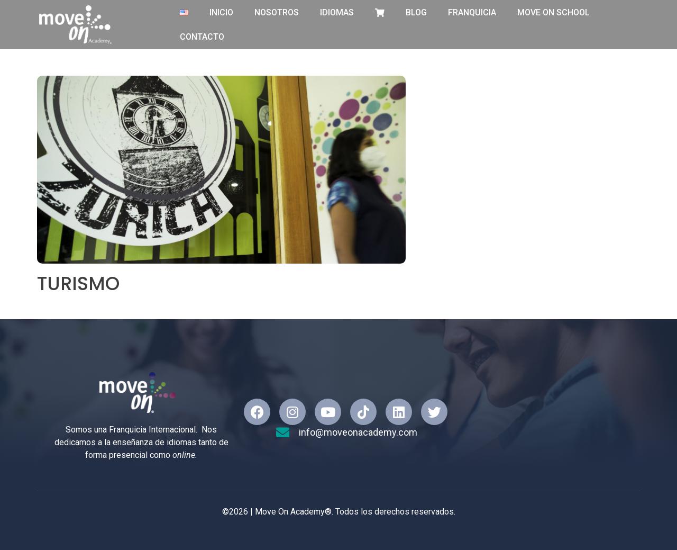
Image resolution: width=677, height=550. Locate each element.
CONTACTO (202, 37)
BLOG (416, 12)
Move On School (553, 12)
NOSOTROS (276, 12)
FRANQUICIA (472, 12)
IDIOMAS (337, 12)
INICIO (221, 12)
